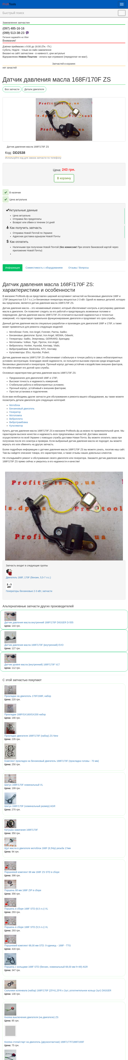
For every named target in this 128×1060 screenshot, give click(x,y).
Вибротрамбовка (18, 422)
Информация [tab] (12, 267)
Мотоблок (14, 405)
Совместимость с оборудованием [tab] (44, 267)
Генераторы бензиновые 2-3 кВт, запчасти (29, 591)
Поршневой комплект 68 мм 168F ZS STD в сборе (32, 872)
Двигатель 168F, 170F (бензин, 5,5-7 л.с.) (28, 577)
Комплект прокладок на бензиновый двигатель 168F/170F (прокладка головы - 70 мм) (51, 761)
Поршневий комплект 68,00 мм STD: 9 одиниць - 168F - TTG (37, 945)
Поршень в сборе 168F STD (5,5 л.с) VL (26, 927)
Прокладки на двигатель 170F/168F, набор (27, 696)
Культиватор (16, 425)
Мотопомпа (15, 415)
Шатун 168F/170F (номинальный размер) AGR (29, 806)
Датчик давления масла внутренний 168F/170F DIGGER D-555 (38, 622)
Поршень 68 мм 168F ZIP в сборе (22, 890)
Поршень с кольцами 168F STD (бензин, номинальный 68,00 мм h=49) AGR (46, 966)
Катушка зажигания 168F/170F (21, 829)
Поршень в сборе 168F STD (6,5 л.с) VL (26, 908)
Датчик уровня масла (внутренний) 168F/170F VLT (32, 664)
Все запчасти (12, 89)
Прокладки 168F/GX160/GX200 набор (25, 714)
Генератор (15, 412)
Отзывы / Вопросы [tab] (78, 267)
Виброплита (16, 418)
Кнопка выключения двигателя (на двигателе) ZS (31, 1017)
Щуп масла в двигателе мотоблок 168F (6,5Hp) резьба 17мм (37, 848)
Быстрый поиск (13, 13)
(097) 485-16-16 (13, 28)
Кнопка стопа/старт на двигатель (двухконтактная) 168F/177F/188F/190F (44, 1042)
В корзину (64, 178)
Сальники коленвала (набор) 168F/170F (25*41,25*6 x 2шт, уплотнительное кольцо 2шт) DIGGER (57, 990)
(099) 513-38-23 (13, 33)
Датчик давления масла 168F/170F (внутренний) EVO (33, 645)
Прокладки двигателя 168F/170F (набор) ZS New (31, 735)
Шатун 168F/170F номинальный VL (23, 784)
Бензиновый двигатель (21, 408)
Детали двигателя (34, 89)
